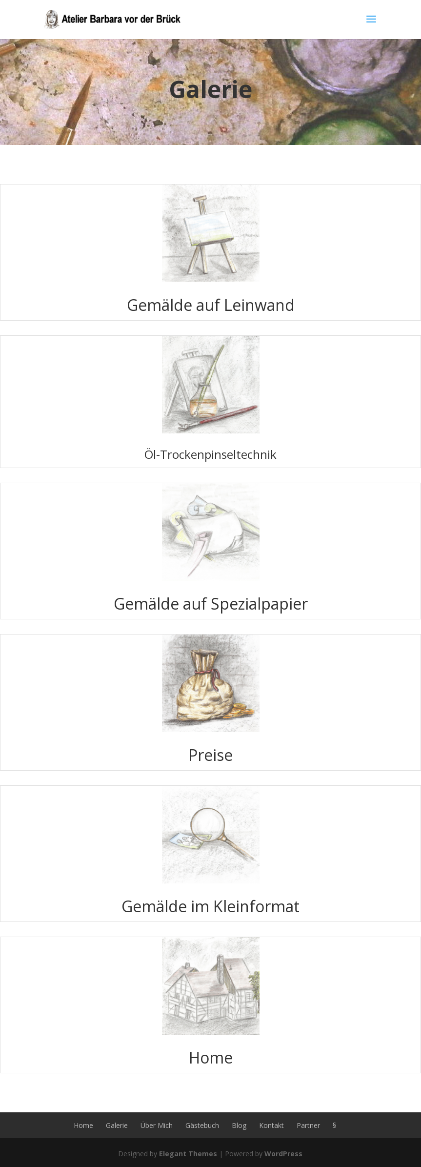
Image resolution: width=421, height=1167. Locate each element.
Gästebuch (202, 1125)
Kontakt (271, 1125)
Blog (239, 1125)
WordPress (283, 1153)
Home (211, 1057)
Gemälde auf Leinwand (211, 304)
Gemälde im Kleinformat (210, 906)
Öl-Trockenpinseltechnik (210, 454)
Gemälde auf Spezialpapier (211, 603)
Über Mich (156, 1125)
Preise (210, 754)
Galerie (117, 1125)
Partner (308, 1125)
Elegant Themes (188, 1153)
